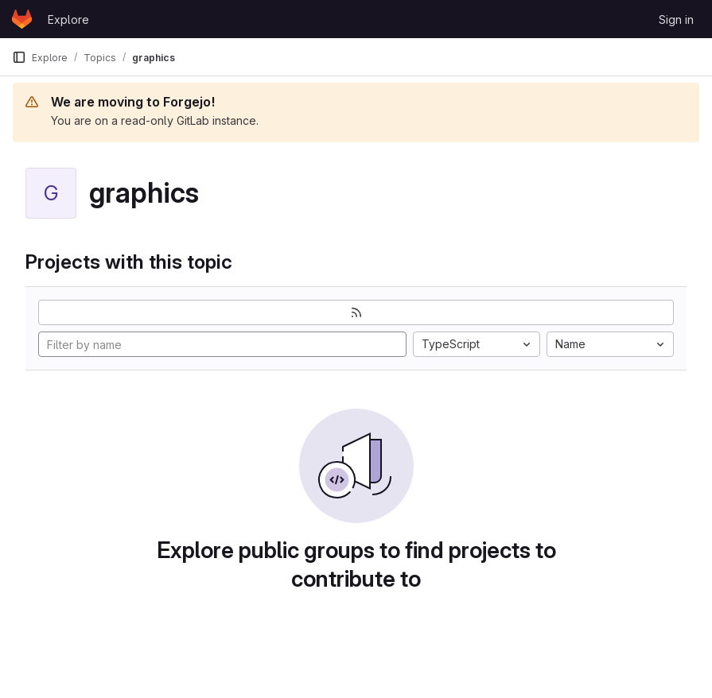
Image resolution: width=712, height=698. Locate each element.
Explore (68, 19)
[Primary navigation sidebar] (19, 57)
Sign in (676, 19)
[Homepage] (22, 19)
